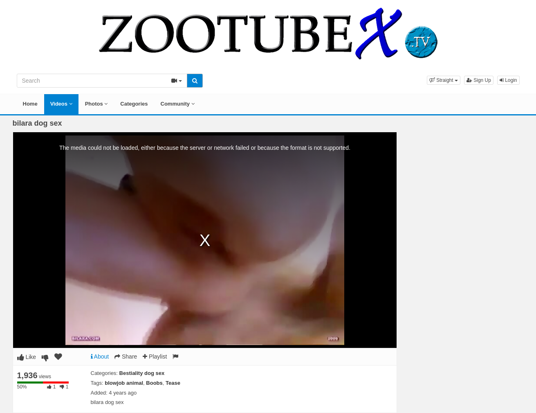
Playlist (155, 356)
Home (30, 104)
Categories (134, 104)
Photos (96, 104)
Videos (61, 104)
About (100, 356)
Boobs (154, 383)
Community (178, 104)
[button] (443, 80)
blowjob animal (124, 383)
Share (125, 356)
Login (508, 80)
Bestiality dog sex (142, 373)
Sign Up (478, 80)
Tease (173, 383)
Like (26, 357)
